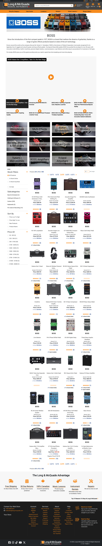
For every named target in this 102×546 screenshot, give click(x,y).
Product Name (12, 226)
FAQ (69, 508)
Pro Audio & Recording (15, 207)
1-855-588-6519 (9, 508)
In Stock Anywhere (13, 181)
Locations (68, 510)
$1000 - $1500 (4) (13, 261)
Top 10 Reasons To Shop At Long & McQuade (84, 499)
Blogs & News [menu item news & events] (87, 11)
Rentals (45, 510)
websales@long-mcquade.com (13, 510)
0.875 (52, 175)
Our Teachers (57, 533)
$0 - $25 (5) (11, 235)
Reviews (68, 522)
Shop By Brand (69, 520)
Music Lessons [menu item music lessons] (72, 11)
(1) (40, 279)
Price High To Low (13, 220)
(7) (57, 243)
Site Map (68, 518)
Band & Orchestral (13, 195)
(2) (73, 243)
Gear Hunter (29, 11)
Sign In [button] (86, 0)
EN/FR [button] (95, 0)
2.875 (62, 175)
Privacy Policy (57, 529)
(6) (40, 243)
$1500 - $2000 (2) (13, 264)
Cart (33, 512)
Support (45, 518)
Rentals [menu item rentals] (58, 11)
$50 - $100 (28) (12, 241)
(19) (40, 459)
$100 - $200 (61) (13, 245)
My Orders (33, 518)
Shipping (45, 524)
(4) (57, 209)
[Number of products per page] (86, 171)
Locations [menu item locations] (43, 11)
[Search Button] (71, 5)
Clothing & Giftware (13, 198)
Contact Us (6, 1)
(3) (73, 209)
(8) (40, 209)
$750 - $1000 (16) (13, 257)
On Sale (10, 187)
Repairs (45, 514)
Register (33, 510)
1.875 (57, 175)
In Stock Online (12, 178)
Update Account (33, 514)
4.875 (72, 175)
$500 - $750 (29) (13, 254)
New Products (12, 223)
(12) (57, 459)
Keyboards (11, 204)
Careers (69, 516)
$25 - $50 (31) (12, 238)
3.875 (67, 175)
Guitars (11, 201)
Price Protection (57, 524)
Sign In (33, 508)
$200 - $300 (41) (13, 248)
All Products (11, 175)
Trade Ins (45, 516)
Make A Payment (33, 516)
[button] (98, 6)
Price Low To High (13, 217)
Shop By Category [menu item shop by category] (14, 11)
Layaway (45, 522)
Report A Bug (68, 524)
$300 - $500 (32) (13, 251)
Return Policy (57, 531)
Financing (45, 520)
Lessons (45, 512)
